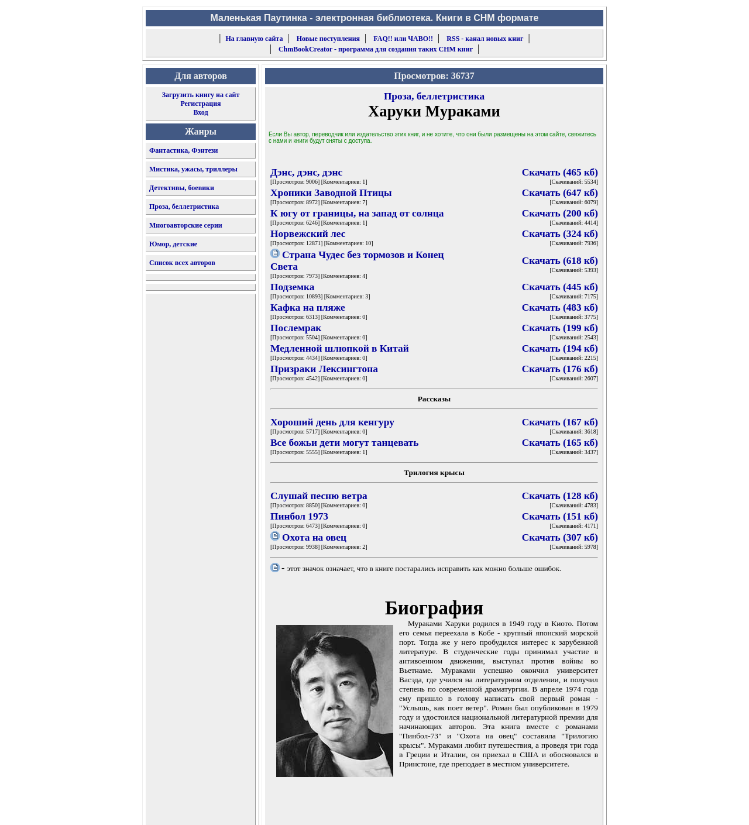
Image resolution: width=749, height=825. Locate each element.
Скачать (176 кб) (560, 368)
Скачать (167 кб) (560, 422)
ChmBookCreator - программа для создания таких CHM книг (376, 49)
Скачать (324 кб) (560, 233)
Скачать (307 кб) (560, 537)
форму (507, 807)
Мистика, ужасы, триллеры (193, 169)
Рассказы (434, 398)
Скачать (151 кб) (560, 516)
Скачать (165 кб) (560, 442)
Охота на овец (314, 537)
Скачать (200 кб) (560, 213)
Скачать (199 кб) (560, 328)
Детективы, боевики (181, 188)
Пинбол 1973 (299, 516)
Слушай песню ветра (318, 495)
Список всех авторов (182, 263)
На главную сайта (254, 39)
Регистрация (200, 103)
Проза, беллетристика (184, 206)
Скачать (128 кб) (560, 495)
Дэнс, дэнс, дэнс (306, 172)
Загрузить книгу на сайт (201, 95)
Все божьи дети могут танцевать (344, 442)
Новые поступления (328, 39)
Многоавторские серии (185, 225)
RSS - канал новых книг (484, 39)
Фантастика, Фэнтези (183, 150)
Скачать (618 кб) (560, 260)
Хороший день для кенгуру (332, 422)
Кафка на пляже (307, 307)
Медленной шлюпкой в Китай (339, 348)
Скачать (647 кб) (560, 192)
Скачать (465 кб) (560, 172)
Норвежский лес (307, 233)
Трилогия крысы (434, 472)
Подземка (292, 287)
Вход (200, 112)
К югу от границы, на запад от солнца (357, 213)
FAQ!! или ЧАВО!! (403, 39)
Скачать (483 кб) (560, 307)
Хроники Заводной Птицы (331, 192)
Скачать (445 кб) (560, 287)
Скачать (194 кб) (560, 348)
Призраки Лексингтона (324, 368)
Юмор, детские (173, 244)
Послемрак (295, 328)
